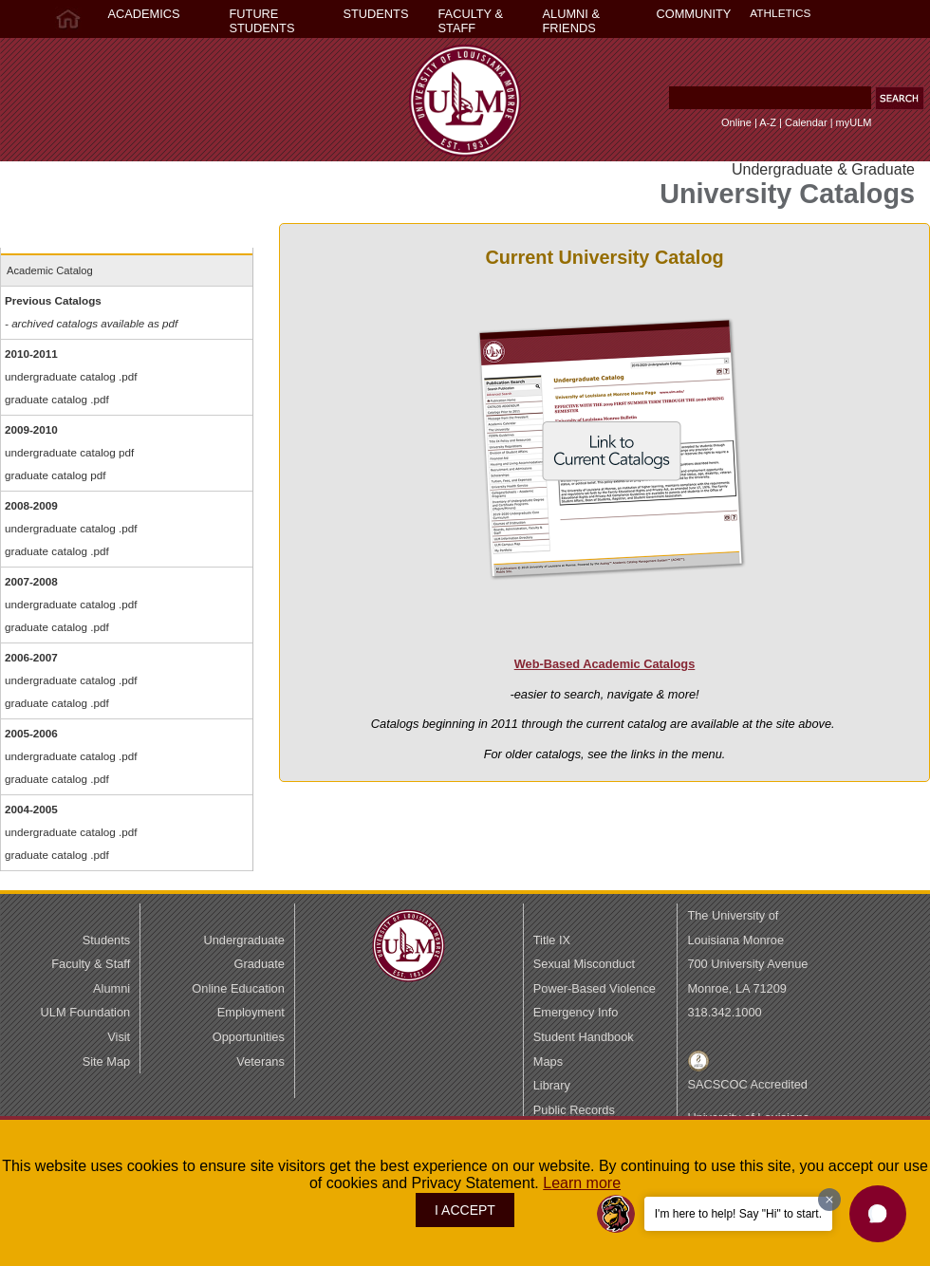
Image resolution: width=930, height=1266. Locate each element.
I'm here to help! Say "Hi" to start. (738, 1213)
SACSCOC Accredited (747, 1084)
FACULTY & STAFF (471, 21)
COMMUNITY (694, 14)
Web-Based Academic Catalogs (605, 664)
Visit (118, 1037)
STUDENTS (376, 14)
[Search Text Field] (770, 97)
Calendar (806, 122)
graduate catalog (46, 399)
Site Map (107, 1061)
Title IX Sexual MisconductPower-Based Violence (594, 964)
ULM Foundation (86, 1012)
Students (107, 940)
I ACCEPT (465, 1210)
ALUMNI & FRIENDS (571, 21)
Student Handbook (583, 1037)
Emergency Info (576, 1012)
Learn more (582, 1183)
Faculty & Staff (90, 964)
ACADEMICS (144, 14)
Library (551, 1085)
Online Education (238, 988)
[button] (899, 98)
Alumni (111, 988)
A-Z (767, 122)
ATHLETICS (780, 13)
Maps (548, 1061)
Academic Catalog (50, 270)
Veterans (260, 1061)
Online (736, 122)
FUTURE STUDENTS (262, 21)
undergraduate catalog (60, 376)
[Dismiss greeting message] (829, 1199)
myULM (854, 122)
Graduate (258, 964)
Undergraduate (243, 940)
